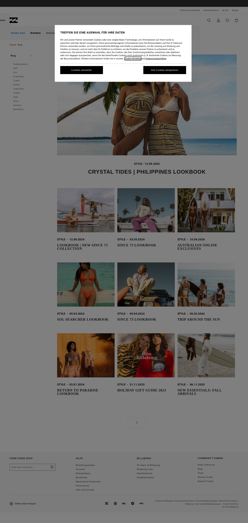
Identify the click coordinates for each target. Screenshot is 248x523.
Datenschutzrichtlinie (156, 58)
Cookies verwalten (81, 70)
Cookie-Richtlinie (133, 58)
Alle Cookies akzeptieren (164, 70)
